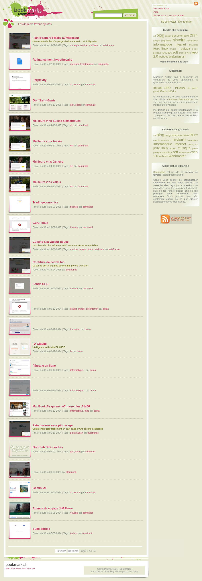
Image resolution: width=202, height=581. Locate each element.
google (156, 40)
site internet (92, 308)
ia (71, 351)
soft (175, 52)
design (168, 36)
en (192, 35)
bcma (106, 308)
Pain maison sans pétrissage (53, 425)
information (192, 40)
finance (74, 206)
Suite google (41, 528)
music (173, 49)
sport (78, 104)
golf (72, 104)
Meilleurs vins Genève (48, 161)
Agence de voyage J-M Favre (53, 508)
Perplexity (39, 80)
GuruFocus (40, 222)
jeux (156, 48)
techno (77, 84)
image (81, 308)
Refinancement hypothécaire (52, 59)
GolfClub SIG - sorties (48, 447)
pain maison (76, 432)
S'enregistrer (185, 21)
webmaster (177, 56)
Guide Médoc (168, 91)
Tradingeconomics (45, 202)
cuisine (83, 45)
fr (197, 35)
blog (160, 35)
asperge (74, 45)
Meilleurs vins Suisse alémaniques (57, 120)
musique (184, 48)
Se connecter (168, 21)
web (189, 53)
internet (180, 44)
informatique (76, 370)
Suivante (61, 550)
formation (75, 329)
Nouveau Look (162, 8)
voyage (74, 512)
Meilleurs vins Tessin (47, 141)
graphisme (166, 40)
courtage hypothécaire (82, 64)
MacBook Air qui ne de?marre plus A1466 (61, 406)
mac (87, 410)
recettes (167, 52)
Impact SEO (162, 87)
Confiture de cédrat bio (48, 262)
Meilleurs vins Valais (47, 182)
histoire (179, 40)
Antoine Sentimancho (181, 99)
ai (71, 84)
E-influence (179, 88)
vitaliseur (93, 45)
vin (71, 125)
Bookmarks (159, 172)
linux (164, 48)
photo (195, 49)
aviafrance (108, 45)
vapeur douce (86, 249)
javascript (193, 45)
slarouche (103, 64)
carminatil (90, 84)
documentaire (180, 35)
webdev (163, 56)
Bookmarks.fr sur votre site (169, 15)
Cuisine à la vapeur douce (50, 241)
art (154, 36)
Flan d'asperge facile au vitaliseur (56, 37)
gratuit (73, 308)
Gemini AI (39, 488)
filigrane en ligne (44, 365)
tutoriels (182, 53)
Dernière (73, 550)
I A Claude (40, 343)
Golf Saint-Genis (44, 100)
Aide (156, 12)
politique (157, 53)
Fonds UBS (40, 284)
